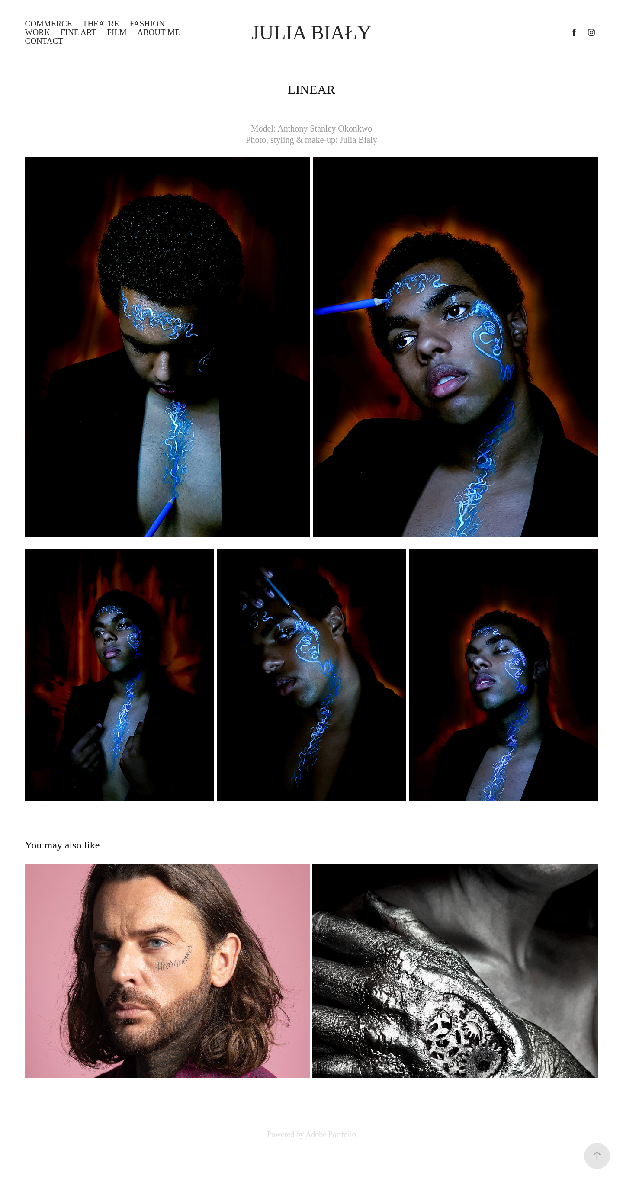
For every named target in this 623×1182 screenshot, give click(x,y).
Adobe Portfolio (330, 1134)
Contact (44, 40)
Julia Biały (311, 33)
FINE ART (78, 32)
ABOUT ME (158, 32)
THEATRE (101, 23)
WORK (37, 32)
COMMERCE (48, 23)
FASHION (147, 23)
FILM (116, 32)
